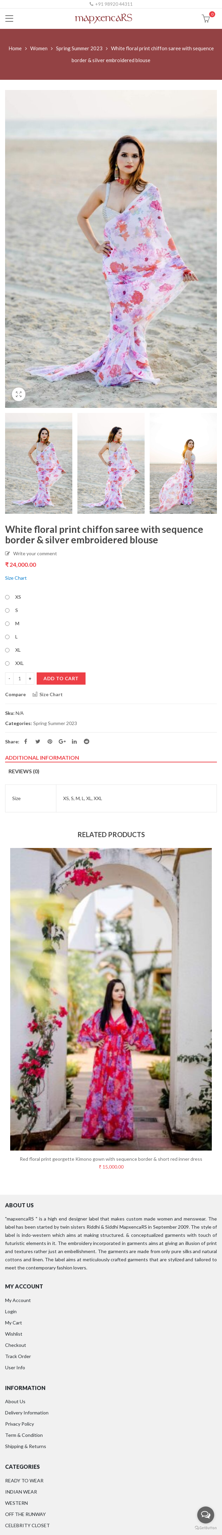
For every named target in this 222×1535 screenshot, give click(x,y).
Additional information (42, 757)
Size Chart (16, 578)
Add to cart (61, 678)
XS (18, 597)
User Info (15, 1367)
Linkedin (74, 741)
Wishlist (13, 1334)
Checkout (15, 1345)
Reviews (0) (23, 771)
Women (39, 48)
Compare (15, 694)
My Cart (13, 1322)
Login (11, 1311)
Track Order (18, 1356)
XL (18, 650)
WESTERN (16, 1503)
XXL (19, 663)
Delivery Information (27, 1412)
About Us (15, 1401)
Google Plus (62, 741)
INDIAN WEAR (21, 1492)
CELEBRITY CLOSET (27, 1525)
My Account (18, 1300)
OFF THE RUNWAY (25, 1514)
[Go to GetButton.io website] (206, 1528)
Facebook (25, 741)
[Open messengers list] (205, 1514)
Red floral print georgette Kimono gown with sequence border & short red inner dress (111, 1159)
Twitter (37, 741)
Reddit (86, 741)
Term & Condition (24, 1435)
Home (15, 48)
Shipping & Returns (25, 1446)
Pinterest (50, 741)
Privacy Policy (19, 1424)
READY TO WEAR (24, 1480)
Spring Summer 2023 (79, 48)
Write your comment (35, 553)
